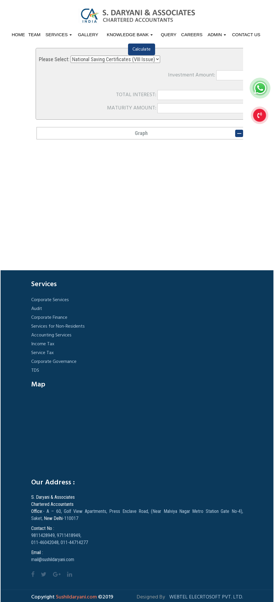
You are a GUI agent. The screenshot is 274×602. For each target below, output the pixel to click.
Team (34, 34)
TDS (35, 370)
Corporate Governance (54, 362)
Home (18, 34)
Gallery (88, 34)
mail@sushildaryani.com (52, 559)
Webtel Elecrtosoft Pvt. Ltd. (206, 597)
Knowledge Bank (130, 34)
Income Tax (42, 344)
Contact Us (246, 34)
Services (59, 34)
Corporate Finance (49, 317)
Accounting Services (51, 335)
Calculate (141, 49)
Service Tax (42, 353)
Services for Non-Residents (58, 326)
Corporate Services (50, 300)
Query (168, 34)
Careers (192, 34)
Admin (217, 34)
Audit (36, 309)
